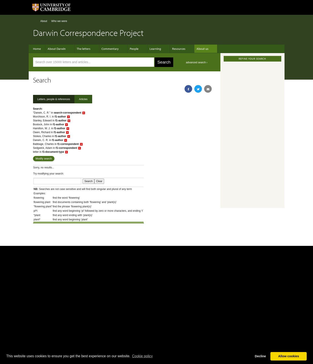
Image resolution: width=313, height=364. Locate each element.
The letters (83, 49)
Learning (149, 49)
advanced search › (196, 62)
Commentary (108, 49)
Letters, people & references (53, 99)
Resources (170, 49)
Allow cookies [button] (288, 356)
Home (35, 21)
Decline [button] (260, 356)
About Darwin (59, 49)
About (43, 21)
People (129, 49)
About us (192, 49)
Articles (83, 99)
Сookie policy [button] (142, 356)
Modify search (44, 158)
